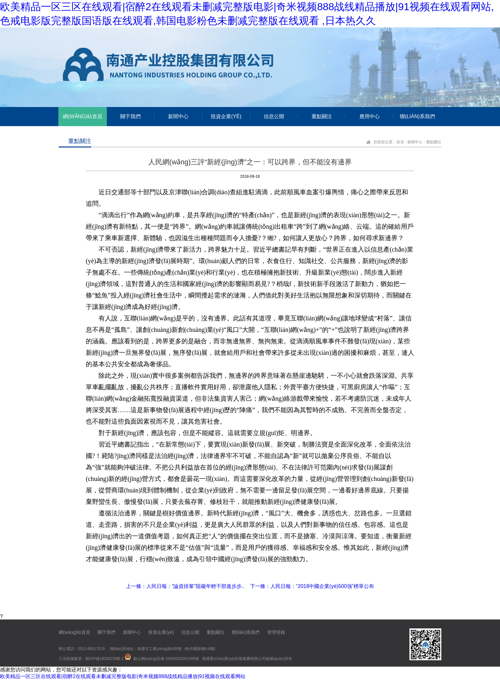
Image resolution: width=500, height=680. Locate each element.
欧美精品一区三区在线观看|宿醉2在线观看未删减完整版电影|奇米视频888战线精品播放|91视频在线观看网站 (123, 676)
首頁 (400, 142)
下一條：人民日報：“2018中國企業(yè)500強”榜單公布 (312, 586)
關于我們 (106, 632)
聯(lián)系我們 (246, 632)
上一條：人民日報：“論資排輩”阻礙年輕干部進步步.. (185, 586)
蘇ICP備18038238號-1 (104, 658)
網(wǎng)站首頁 (74, 632)
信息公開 (190, 632)
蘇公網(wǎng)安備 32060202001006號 (166, 658)
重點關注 (433, 142)
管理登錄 (276, 632)
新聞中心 (415, 142)
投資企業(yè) (161, 632)
